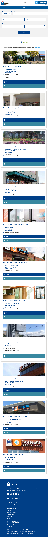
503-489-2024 (8, 461)
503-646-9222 (8, 269)
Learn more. (37, 47)
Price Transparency (23, 531)
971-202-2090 (8, 192)
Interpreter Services (11, 514)
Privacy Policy (26, 529)
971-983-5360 (8, 73)
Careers (8, 500)
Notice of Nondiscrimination (12, 531)
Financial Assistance (11, 512)
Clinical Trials (10, 510)
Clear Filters (23, 35)
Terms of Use (19, 529)
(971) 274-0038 (8, 307)
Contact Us (44, 4)
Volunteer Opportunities (12, 502)
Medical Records (10, 516)
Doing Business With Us (12, 504)
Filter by (4, 17)
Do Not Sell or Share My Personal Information (24, 533)
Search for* (4, 11)
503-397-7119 (8, 347)
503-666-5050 (8, 384)
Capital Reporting (10, 533)
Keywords (13, 11)
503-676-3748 (8, 114)
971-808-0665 (8, 230)
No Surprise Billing (32, 531)
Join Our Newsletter (11, 524)
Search (24, 32)
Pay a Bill (9, 518)
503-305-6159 (8, 422)
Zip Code (4, 23)
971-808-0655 (8, 152)
